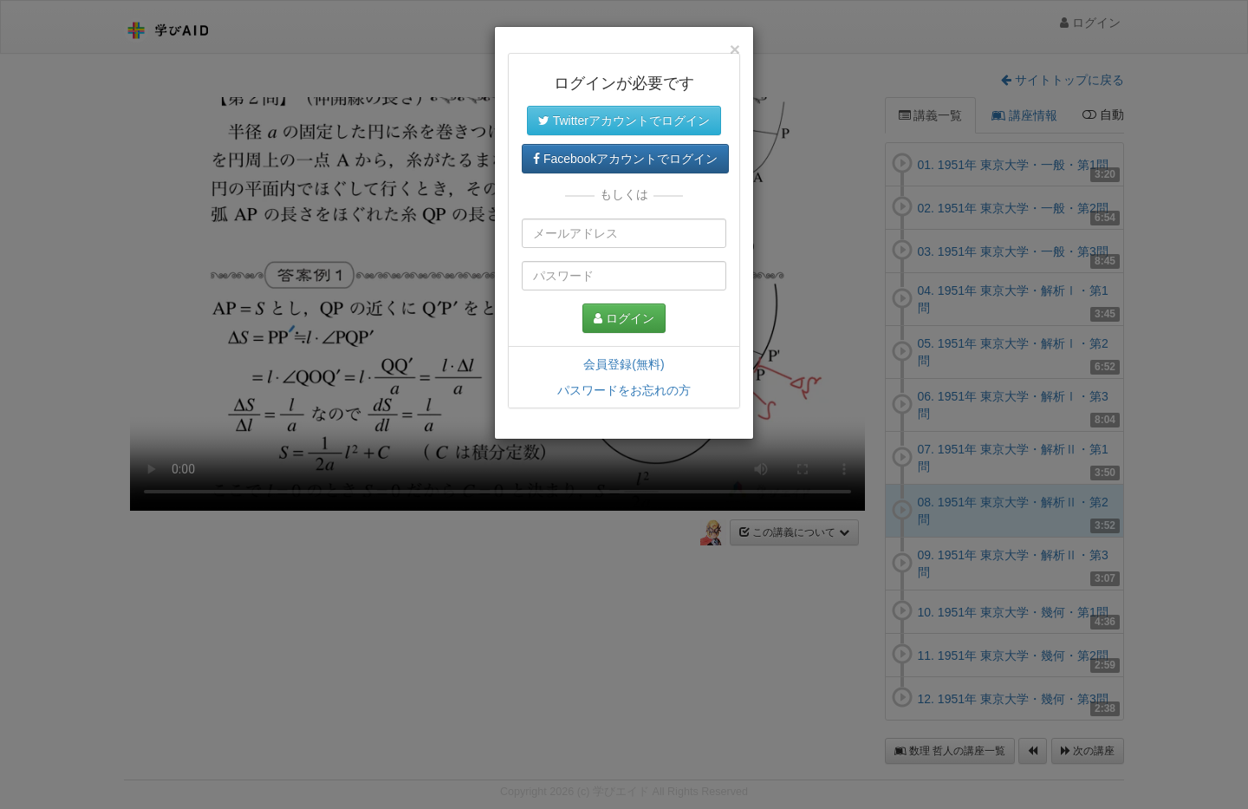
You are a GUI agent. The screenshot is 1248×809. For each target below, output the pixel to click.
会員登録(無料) (623, 364)
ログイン (624, 318)
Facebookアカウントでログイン (625, 159)
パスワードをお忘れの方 (624, 390)
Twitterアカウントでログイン (624, 120)
